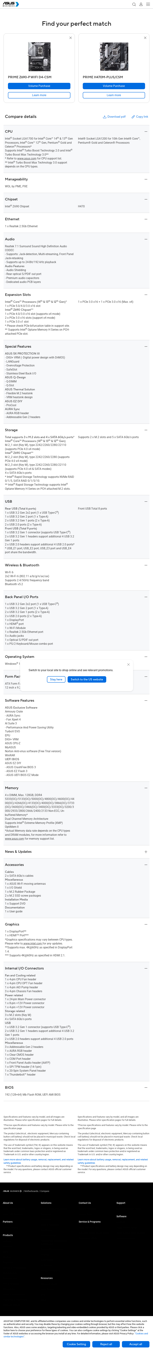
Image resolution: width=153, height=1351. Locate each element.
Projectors (8, 1262)
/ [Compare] (43, 1191)
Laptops (7, 1241)
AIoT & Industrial (11, 1283)
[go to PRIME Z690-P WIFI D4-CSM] (39, 57)
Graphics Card (10, 1278)
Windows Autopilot (125, 1238)
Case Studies (47, 1289)
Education (46, 1219)
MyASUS (120, 1222)
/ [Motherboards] (30, 1191)
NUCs (5, 1251)
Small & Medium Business (54, 1209)
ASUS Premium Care (89, 1227)
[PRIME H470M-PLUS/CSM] (114, 76)
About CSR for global (13, 1214)
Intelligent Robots (11, 1305)
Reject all (106, 1344)
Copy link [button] (139, 117)
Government (47, 1260)
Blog (43, 1294)
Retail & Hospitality (50, 1224)
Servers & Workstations (14, 1267)
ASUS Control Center (126, 1227)
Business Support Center (128, 1209)
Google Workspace (50, 1270)
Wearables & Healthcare (15, 1299)
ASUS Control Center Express (130, 1233)
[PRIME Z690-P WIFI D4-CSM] (39, 76)
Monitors (7, 1257)
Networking (8, 1289)
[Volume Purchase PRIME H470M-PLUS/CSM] (114, 86)
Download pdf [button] (114, 117)
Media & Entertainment (52, 1249)
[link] (39, 95)
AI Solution (46, 1265)
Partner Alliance (11, 1227)
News (44, 1300)
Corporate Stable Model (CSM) (94, 1233)
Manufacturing (48, 1235)
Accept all (135, 1344)
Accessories (9, 1310)
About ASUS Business (14, 1209)
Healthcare (46, 1230)
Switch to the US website (87, 679)
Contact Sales (86, 1214)
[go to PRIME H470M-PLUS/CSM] (114, 57)
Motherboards (10, 1273)
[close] (128, 664)
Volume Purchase (87, 1209)
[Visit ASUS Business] (13, 1191)
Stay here (56, 679)
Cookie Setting (76, 1344)
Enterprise (46, 1214)
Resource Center (49, 1284)
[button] (134, 4)
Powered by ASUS (88, 1238)
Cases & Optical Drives (14, 1294)
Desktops (8, 1246)
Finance (45, 1254)
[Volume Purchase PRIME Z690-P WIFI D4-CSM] (39, 86)
